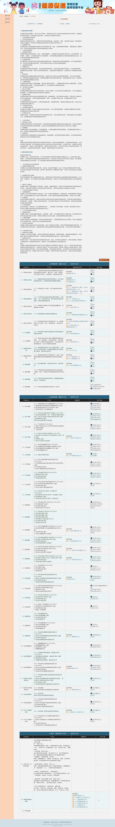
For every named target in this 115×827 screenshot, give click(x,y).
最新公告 (6, 15)
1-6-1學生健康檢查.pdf (74, 364)
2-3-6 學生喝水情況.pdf (74, 558)
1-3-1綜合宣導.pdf (72, 306)
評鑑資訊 (6, 19)
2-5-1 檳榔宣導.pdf (73, 635)
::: (0, 12)
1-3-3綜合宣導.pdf (72, 324)
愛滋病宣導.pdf (71, 326)
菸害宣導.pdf (71, 578)
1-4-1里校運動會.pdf (73, 332)
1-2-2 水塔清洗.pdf (73, 298)
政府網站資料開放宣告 (65, 820)
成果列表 (26, 16)
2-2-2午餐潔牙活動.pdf (74, 454)
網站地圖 (51, 10)
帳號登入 (6, 22)
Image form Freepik (57, 824)
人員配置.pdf (71, 281)
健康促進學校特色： (27, 152)
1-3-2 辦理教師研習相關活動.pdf (77, 314)
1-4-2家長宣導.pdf (72, 341)
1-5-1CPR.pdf (71, 349)
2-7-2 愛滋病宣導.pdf (73, 688)
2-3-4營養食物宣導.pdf (74, 540)
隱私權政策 (46, 820)
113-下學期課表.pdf (73, 356)
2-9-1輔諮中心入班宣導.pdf (75, 711)
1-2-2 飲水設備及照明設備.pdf (76, 300)
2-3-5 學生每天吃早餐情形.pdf (76, 549)
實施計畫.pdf (71, 273)
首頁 (22, 16)
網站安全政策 (54, 820)
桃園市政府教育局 (61, 10)
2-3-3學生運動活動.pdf (74, 530)
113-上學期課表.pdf (73, 358)
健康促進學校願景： (27, 31)
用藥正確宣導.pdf (72, 667)
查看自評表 (104, 260)
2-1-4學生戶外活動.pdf (74, 437)
